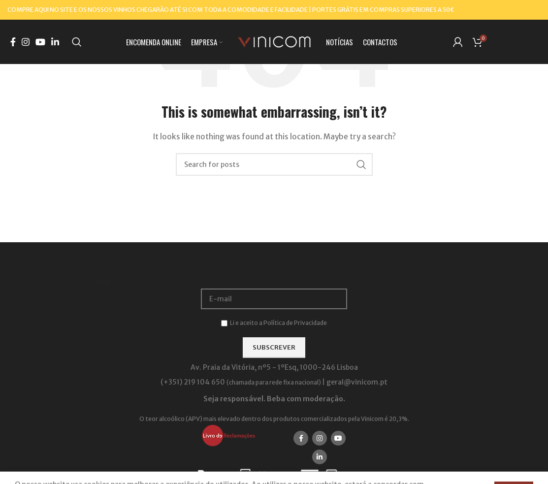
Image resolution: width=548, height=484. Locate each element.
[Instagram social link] (25, 41)
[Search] (77, 42)
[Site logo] (274, 41)
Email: (102, 281)
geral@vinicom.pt (356, 382)
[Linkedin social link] (55, 41)
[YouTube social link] (40, 41)
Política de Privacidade (295, 322)
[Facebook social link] (13, 41)
